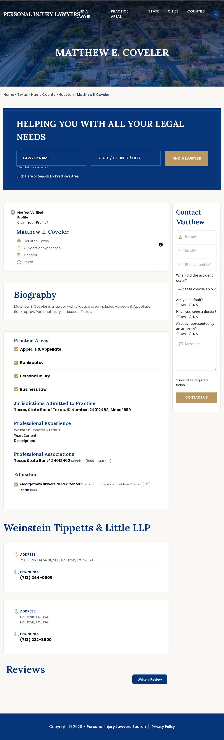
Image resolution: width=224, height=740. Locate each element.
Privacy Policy (163, 726)
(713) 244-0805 (36, 577)
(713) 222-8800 (36, 639)
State (153, 11)
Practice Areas (119, 14)
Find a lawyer (83, 14)
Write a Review (150, 679)
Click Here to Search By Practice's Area (47, 176)
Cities (173, 11)
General (30, 255)
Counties (196, 11)
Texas (28, 262)
